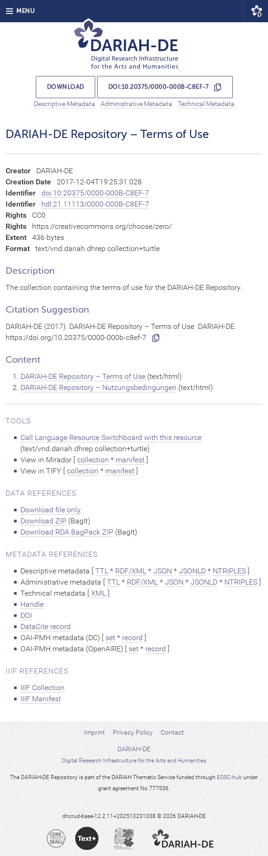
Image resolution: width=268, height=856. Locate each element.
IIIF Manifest (40, 698)
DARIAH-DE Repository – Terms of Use (82, 376)
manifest (130, 459)
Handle (32, 604)
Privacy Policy (133, 732)
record (132, 637)
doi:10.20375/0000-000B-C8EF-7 (158, 86)
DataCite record (45, 626)
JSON (162, 570)
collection (93, 459)
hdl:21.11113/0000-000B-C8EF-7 (95, 204)
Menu (20, 11)
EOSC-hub (229, 777)
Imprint (94, 732)
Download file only (50, 509)
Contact (172, 732)
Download (65, 86)
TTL (101, 570)
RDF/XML (130, 570)
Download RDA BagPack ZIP (66, 532)
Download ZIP (43, 520)
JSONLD (192, 570)
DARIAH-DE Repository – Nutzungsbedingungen (98, 387)
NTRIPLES (229, 570)
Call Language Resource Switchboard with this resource (111, 437)
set (110, 637)
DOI (26, 615)
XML (98, 593)
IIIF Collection (42, 687)
